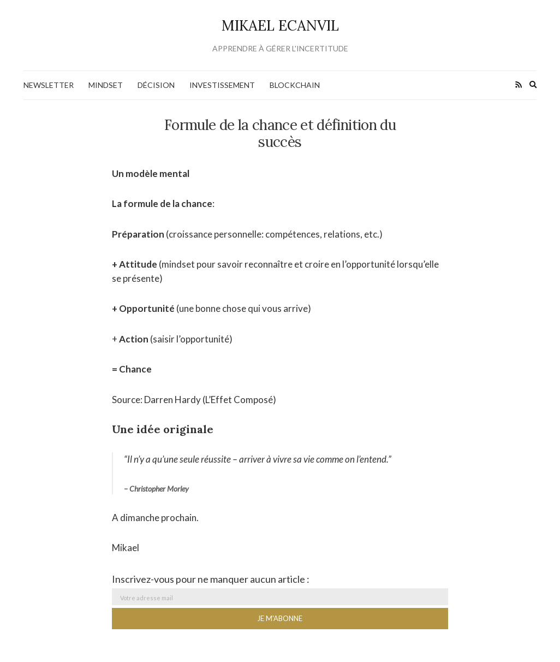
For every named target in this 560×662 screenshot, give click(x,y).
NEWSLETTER (48, 85)
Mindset (105, 85)
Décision (156, 85)
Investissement (222, 85)
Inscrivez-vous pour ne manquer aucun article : (210, 579)
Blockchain (295, 85)
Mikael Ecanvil (280, 25)
